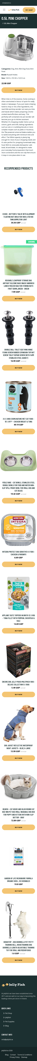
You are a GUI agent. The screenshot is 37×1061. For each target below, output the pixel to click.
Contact (13, 1055)
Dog (12, 69)
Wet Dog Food (24, 69)
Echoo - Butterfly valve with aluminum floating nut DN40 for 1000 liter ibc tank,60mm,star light (19, 217)
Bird (16, 69)
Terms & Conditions (24, 1055)
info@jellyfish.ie (6, 3)
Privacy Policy (15, 1057)
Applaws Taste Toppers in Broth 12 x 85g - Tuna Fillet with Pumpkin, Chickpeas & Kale (18, 618)
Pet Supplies (9, 1021)
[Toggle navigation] (4, 10)
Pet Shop (29, 10)
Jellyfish (8, 1017)
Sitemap (24, 1057)
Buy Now (18, 90)
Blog (7, 1026)
